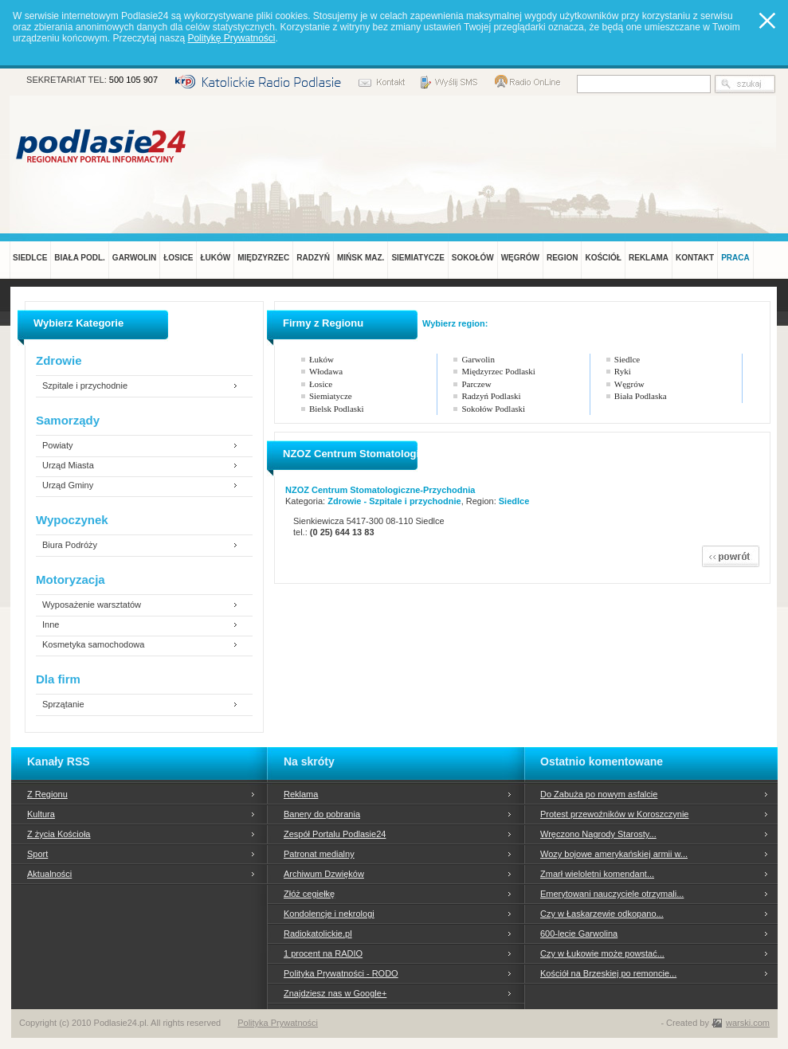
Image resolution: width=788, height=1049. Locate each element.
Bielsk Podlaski (336, 408)
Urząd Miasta (68, 465)
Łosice (320, 384)
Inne (50, 624)
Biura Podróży (69, 545)
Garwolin (478, 359)
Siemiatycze (330, 396)
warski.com (748, 1022)
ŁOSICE (178, 257)
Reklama (301, 794)
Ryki (622, 371)
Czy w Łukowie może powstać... (602, 953)
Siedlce (627, 359)
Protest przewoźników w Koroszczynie (614, 814)
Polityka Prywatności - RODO (341, 973)
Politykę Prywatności (231, 38)
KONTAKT (695, 257)
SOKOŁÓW (473, 257)
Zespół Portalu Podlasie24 (335, 834)
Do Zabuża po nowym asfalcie (598, 794)
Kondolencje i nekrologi (329, 913)
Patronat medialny (319, 854)
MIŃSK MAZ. (360, 257)
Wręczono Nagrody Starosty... (598, 834)
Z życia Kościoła (58, 834)
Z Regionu (47, 794)
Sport (37, 854)
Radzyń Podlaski (490, 396)
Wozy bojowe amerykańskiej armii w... (614, 854)
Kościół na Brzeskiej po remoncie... (608, 973)
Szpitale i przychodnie (84, 386)
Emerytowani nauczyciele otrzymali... (612, 893)
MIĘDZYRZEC (263, 257)
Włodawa (326, 371)
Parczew (476, 384)
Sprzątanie (63, 704)
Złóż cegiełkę (309, 893)
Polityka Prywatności (277, 1022)
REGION (562, 257)
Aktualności (49, 874)
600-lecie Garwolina (578, 933)
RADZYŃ (313, 257)
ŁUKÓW (215, 257)
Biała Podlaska (640, 396)
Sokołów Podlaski (493, 408)
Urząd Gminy (67, 485)
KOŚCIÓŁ (603, 257)
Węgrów (629, 384)
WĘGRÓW (520, 257)
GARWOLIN (134, 257)
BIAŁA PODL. (79, 257)
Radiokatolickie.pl (318, 933)
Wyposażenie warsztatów (91, 605)
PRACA (735, 257)
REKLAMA (648, 257)
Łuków (321, 359)
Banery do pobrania (322, 814)
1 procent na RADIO (323, 953)
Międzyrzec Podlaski (498, 371)
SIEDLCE (30, 257)
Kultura (41, 814)
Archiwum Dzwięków (324, 874)
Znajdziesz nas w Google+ (335, 993)
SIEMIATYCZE (417, 257)
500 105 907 (133, 79)
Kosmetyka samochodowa (93, 644)
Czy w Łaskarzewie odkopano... (602, 913)
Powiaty (57, 445)
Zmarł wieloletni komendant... (597, 874)
